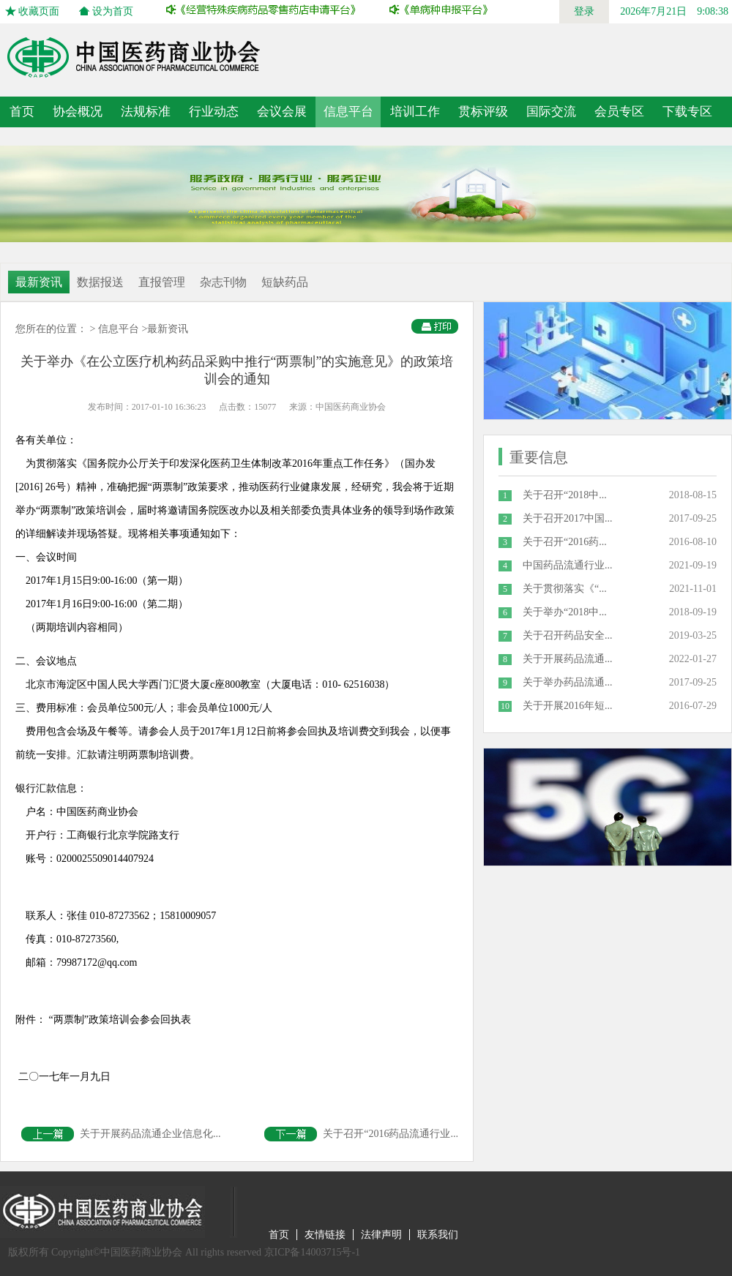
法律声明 (381, 1234)
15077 (265, 407)
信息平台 (118, 328)
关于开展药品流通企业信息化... (121, 1134)
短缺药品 (284, 282)
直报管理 (161, 282)
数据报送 (100, 282)
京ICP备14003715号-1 (312, 1252)
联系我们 (437, 1234)
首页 (22, 112)
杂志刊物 (223, 282)
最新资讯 (38, 282)
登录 (584, 11)
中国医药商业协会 (350, 407)
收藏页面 (38, 11)
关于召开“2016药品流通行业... (361, 1134)
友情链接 (325, 1234)
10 (505, 706)
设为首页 (112, 11)
